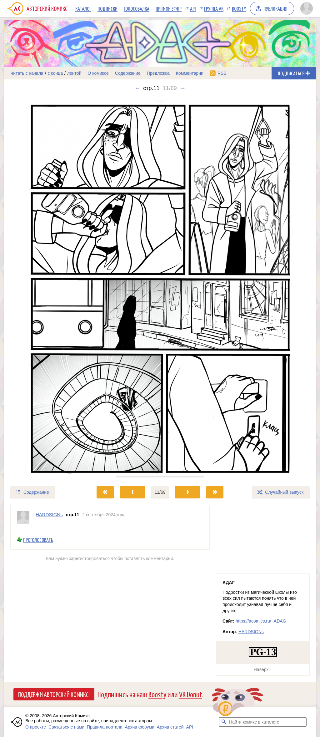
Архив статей (170, 726)
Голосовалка (136, 8)
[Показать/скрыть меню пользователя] (306, 8)
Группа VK (213, 8)
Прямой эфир (169, 8)
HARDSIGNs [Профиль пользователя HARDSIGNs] (49, 514)
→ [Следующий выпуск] (183, 88)
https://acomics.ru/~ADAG (261, 620)
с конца (55, 73)
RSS (222, 73)
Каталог (83, 8)
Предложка (158, 73)
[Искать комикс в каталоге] (223, 722)
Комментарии (189, 73)
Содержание (128, 73)
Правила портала (104, 726)
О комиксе (98, 73)
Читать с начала (26, 73)
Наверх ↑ (263, 669)
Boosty (239, 8)
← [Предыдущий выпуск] (137, 88)
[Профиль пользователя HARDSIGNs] (23, 517)
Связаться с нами (66, 726)
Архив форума (139, 726)
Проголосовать (38, 540)
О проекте (35, 726)
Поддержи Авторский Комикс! (54, 694)
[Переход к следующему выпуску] (160, 288)
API (193, 8)
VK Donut (190, 694)
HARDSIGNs (251, 631)
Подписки (108, 8)
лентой (74, 73)
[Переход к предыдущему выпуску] (43, 288)
